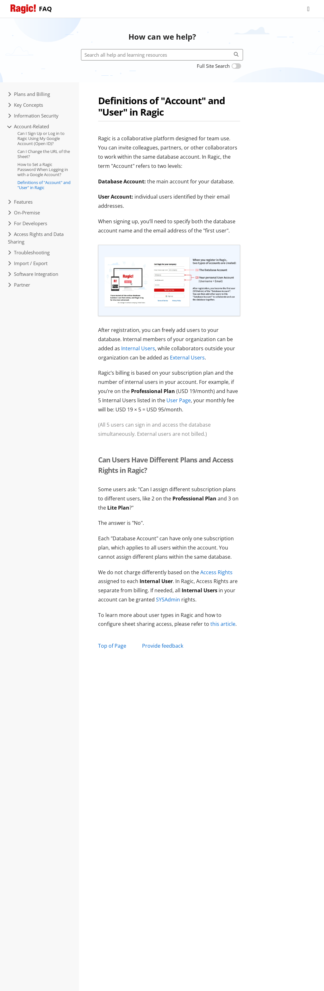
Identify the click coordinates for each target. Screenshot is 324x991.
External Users (187, 357)
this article (222, 623)
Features (20, 202)
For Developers (27, 223)
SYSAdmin (168, 599)
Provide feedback (162, 645)
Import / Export (27, 263)
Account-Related (28, 126)
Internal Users (138, 348)
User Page (178, 400)
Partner (19, 285)
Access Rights (216, 572)
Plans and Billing (29, 94)
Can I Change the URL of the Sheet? (43, 154)
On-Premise (24, 212)
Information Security (33, 115)
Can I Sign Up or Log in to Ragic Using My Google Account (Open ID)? (41, 138)
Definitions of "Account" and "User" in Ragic (44, 185)
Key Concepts (25, 105)
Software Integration (33, 274)
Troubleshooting (29, 252)
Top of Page (112, 645)
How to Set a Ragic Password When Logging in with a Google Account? (42, 169)
